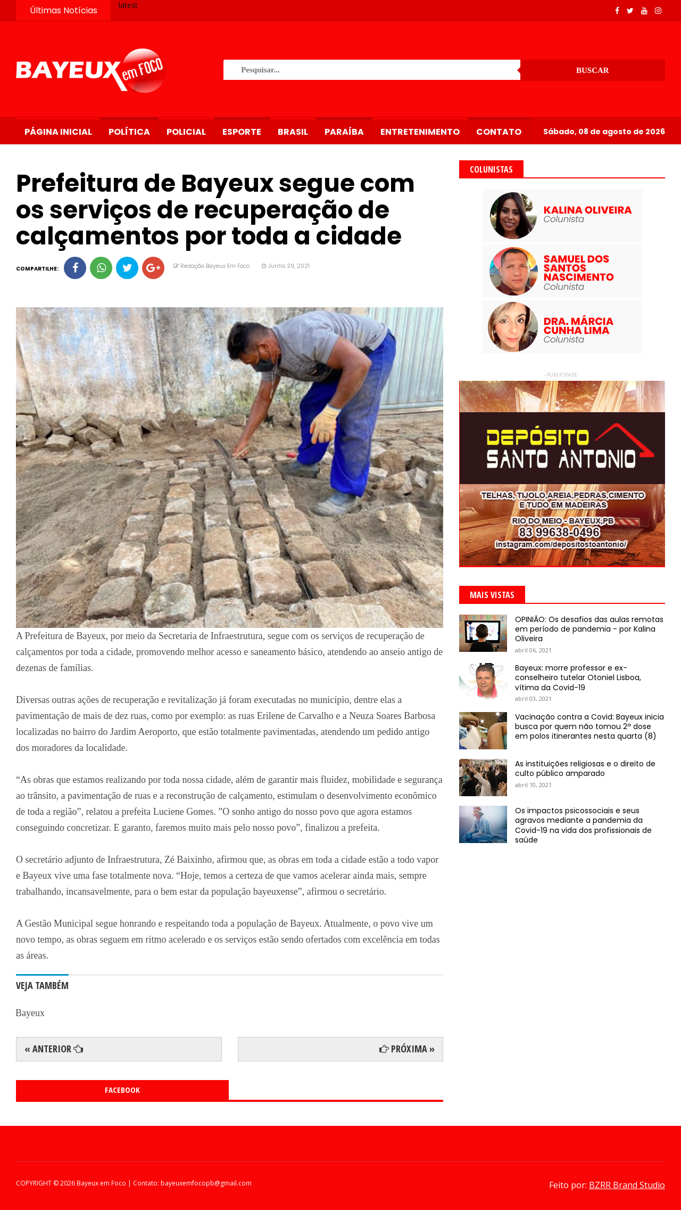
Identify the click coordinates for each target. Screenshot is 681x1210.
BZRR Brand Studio (627, 1185)
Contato (498, 132)
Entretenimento (420, 132)
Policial (186, 132)
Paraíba (344, 132)
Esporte (241, 132)
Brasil (293, 132)
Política (129, 132)
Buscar (592, 70)
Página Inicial (58, 132)
